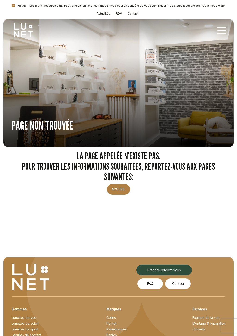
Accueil (118, 189)
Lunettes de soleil (25, 323)
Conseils (198, 329)
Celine (111, 318)
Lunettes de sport (25, 329)
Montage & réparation (209, 323)
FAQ (150, 284)
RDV (119, 13)
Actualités (103, 13)
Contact (133, 13)
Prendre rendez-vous (164, 270)
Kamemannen (116, 329)
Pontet (111, 323)
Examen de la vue (206, 318)
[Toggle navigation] (221, 30)
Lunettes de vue (24, 318)
